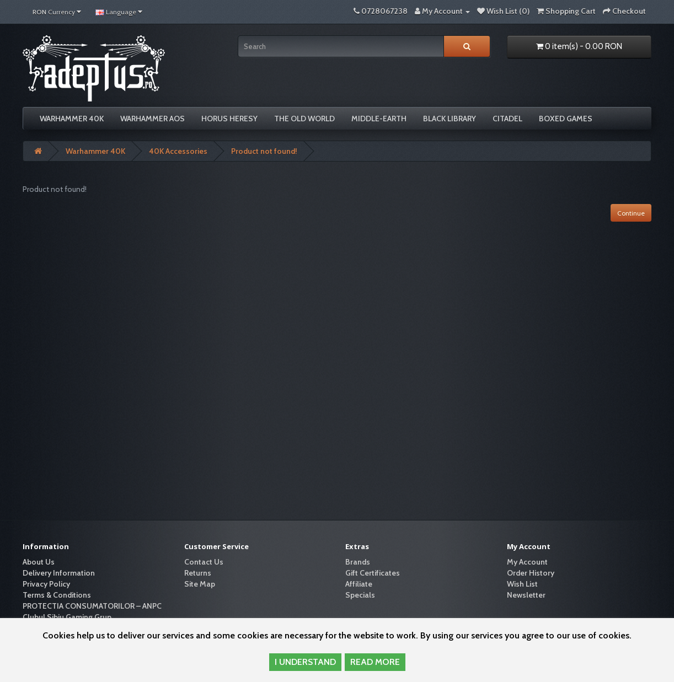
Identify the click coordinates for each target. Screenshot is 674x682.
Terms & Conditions (57, 595)
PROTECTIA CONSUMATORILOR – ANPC (92, 606)
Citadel (507, 118)
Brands (357, 562)
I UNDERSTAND (305, 662)
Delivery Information (59, 573)
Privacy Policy (46, 584)
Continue (631, 213)
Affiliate (358, 584)
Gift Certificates (372, 573)
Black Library (449, 118)
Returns (197, 573)
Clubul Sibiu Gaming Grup (67, 617)
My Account (527, 562)
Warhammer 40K (72, 118)
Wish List (522, 584)
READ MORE (375, 662)
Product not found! (264, 151)
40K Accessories (178, 151)
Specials (360, 595)
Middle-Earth (378, 118)
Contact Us (203, 562)
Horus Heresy (229, 118)
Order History (530, 573)
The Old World (304, 118)
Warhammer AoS (152, 118)
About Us (39, 562)
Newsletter (526, 595)
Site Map (199, 584)
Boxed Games (565, 118)
